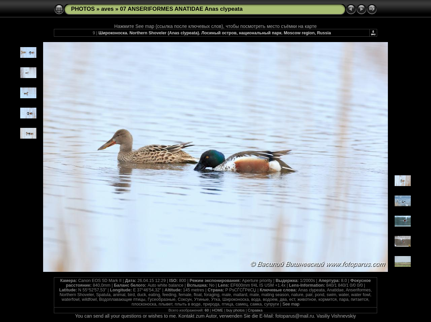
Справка (255, 310)
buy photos (235, 310)
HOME (217, 310)
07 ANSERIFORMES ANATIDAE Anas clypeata (181, 9)
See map (291, 304)
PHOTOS (83, 9)
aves (107, 9)
